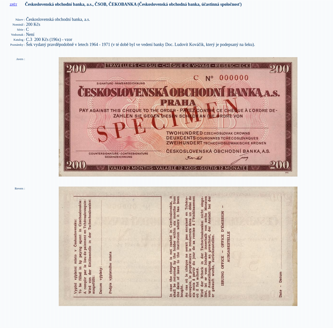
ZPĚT (13, 4)
